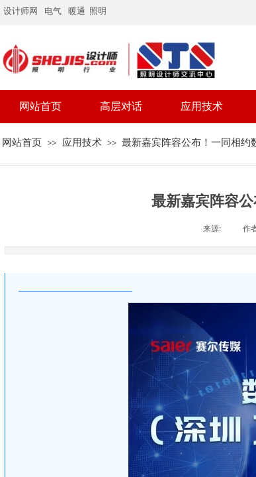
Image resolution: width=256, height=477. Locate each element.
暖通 (76, 11)
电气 (53, 11)
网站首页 (22, 142)
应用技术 (82, 142)
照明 (98, 11)
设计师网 (20, 11)
